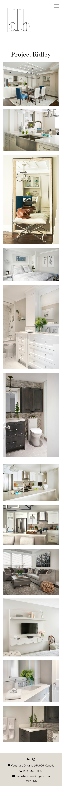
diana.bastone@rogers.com (33, 776)
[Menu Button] (56, 6)
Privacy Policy (31, 781)
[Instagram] (34, 759)
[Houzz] (28, 759)
